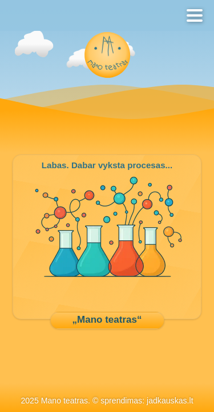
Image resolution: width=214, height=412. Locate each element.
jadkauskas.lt (170, 400)
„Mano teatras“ (107, 319)
